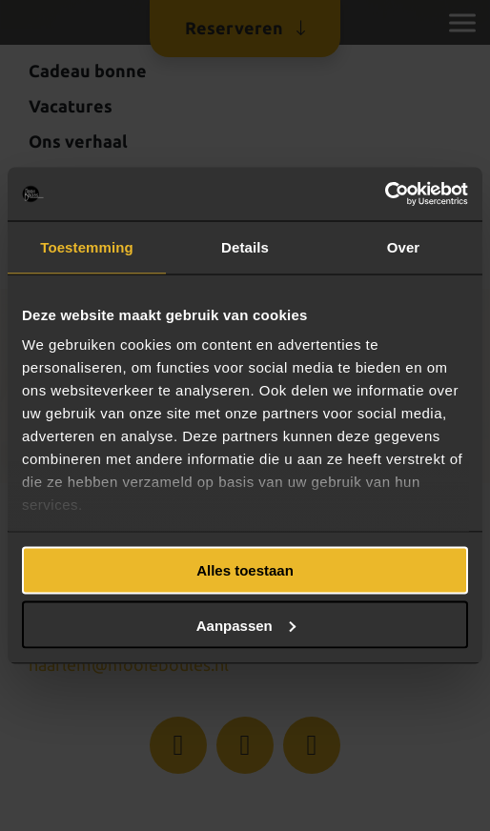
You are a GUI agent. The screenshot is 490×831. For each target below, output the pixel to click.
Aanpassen (246, 625)
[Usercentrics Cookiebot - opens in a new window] (384, 194)
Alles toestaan (245, 570)
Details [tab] (245, 246)
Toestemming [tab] (86, 246)
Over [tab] (403, 246)
